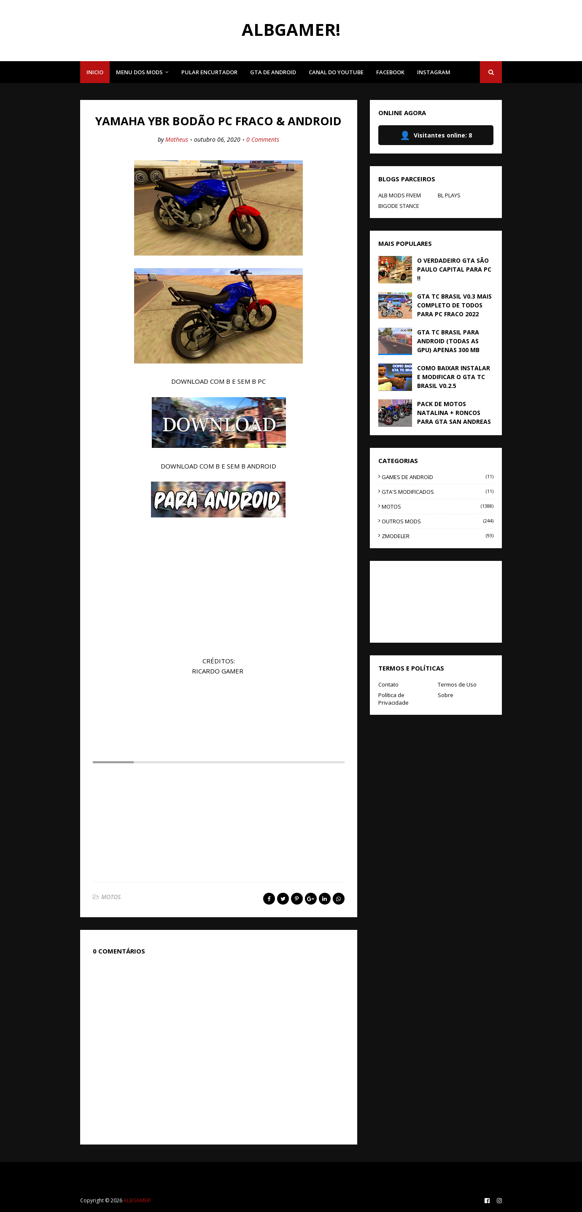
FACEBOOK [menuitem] (390, 72)
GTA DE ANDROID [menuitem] (273, 72)
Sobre (445, 695)
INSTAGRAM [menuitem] (433, 72)
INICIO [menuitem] (94, 72)
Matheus (176, 139)
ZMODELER (437, 536)
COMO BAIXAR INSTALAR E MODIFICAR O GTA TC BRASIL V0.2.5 (453, 377)
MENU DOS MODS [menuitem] (139, 72)
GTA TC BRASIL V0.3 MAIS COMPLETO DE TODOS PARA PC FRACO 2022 (454, 305)
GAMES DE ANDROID (437, 477)
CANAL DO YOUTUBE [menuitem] (336, 72)
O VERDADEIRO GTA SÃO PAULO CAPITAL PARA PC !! (454, 269)
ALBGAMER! (291, 29)
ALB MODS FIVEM (399, 195)
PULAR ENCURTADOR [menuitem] (209, 72)
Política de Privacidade (393, 698)
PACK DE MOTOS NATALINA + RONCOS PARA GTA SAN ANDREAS (454, 413)
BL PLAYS (449, 195)
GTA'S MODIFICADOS (437, 492)
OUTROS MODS (437, 521)
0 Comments (262, 139)
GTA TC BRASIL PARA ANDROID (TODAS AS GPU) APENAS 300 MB (448, 341)
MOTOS (111, 897)
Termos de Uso (457, 684)
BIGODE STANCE (398, 206)
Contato (388, 684)
